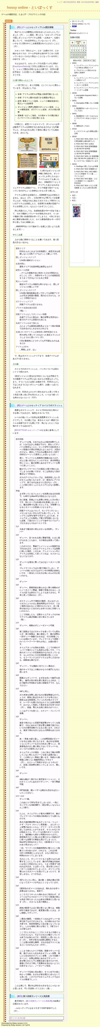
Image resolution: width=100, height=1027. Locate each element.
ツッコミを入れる (17, 1018)
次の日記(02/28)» (87, 2)
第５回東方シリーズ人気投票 (39, 1001)
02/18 (8, 21)
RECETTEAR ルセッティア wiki (28, 430)
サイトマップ (78, 21)
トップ (59, 2)
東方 (20, 996)
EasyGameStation (21, 66)
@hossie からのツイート (78, 33)
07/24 (74, 129)
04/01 (74, 63)
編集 (97, 2)
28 (80, 57)
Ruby (13, 1025)
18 (73, 55)
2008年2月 (78, 42)
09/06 (74, 123)
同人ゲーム (23, 27)
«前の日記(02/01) (69, 2)
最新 (78, 2)
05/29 (74, 136)
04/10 (74, 164)
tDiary (14, 1023)
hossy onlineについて (81, 24)
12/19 (74, 76)
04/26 (74, 93)
